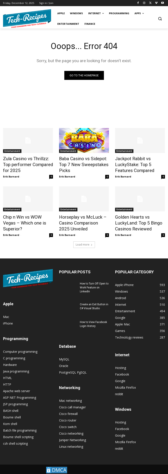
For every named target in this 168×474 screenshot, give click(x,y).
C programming (14, 352)
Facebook (122, 368)
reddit (119, 388)
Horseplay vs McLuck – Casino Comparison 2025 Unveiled (80, 218)
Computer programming (20, 345)
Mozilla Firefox (125, 381)
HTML (7, 371)
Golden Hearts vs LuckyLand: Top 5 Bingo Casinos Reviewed (139, 218)
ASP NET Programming (19, 391)
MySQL (64, 353)
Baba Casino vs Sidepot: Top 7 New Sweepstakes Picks (83, 160)
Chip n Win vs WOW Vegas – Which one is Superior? (26, 216)
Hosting (120, 361)
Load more (84, 238)
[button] (160, 19)
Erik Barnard (11, 173)
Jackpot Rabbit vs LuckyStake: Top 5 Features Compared (139, 160)
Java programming (16, 365)
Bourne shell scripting (18, 430)
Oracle (63, 359)
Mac (6, 310)
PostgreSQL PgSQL (73, 366)
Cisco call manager (72, 401)
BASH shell (10, 404)
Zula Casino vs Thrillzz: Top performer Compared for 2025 (25, 163)
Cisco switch (68, 420)
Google (120, 374)
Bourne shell (12, 411)
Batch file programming (20, 424)
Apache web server (16, 385)
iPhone (8, 317)
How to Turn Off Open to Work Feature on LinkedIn (94, 281)
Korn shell (10, 417)
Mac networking (70, 394)
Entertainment (12, 151)
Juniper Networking (72, 434)
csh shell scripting (15, 437)
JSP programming (15, 398)
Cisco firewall (68, 407)
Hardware (10, 358)
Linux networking (71, 440)
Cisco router (67, 414)
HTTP (7, 378)
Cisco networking (71, 427)
